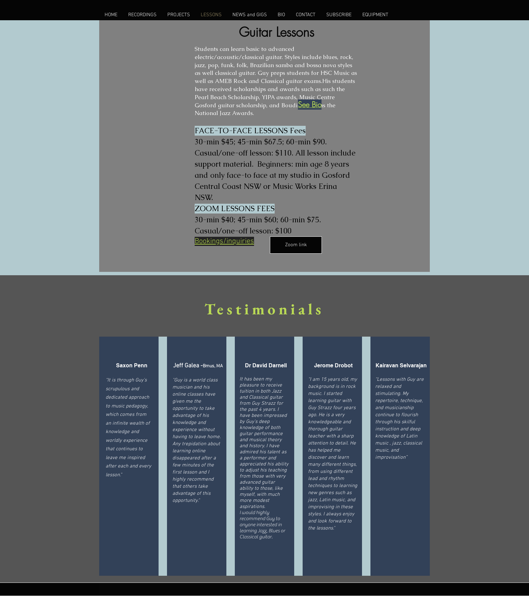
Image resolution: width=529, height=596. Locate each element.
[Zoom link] (296, 245)
